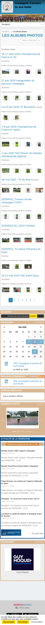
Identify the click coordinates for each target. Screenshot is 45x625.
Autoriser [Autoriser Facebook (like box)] (33, 316)
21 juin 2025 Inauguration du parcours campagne (17, 82)
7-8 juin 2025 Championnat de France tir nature (18, 128)
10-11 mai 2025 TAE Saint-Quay (20, 275)
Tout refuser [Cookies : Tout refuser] (23, 622)
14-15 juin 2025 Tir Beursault (18, 107)
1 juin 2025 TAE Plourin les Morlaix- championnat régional (22, 155)
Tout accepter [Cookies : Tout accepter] (8, 622)
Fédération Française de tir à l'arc (22, 444)
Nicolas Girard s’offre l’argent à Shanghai (18, 451)
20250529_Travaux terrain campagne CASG (16, 201)
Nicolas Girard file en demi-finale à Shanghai (19, 466)
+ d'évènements (39, 322)
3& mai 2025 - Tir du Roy (15, 179)
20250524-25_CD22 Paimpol (18, 225)
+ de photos (40, 404)
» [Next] (34, 300)
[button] (3, 420)
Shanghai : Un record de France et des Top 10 (20, 499)
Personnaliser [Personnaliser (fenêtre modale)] (37, 622)
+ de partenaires (39, 542)
